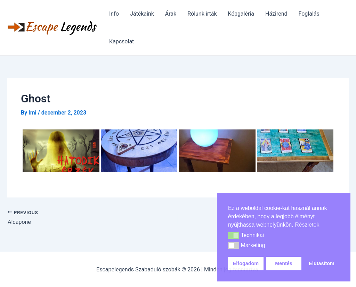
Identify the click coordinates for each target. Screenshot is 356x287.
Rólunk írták (202, 13)
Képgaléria (241, 13)
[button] (233, 235)
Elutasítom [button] (321, 263)
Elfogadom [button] (246, 263)
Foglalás (309, 13)
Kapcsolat (121, 41)
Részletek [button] (307, 225)
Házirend (276, 13)
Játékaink (142, 13)
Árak (170, 13)
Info (114, 13)
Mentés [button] (283, 263)
